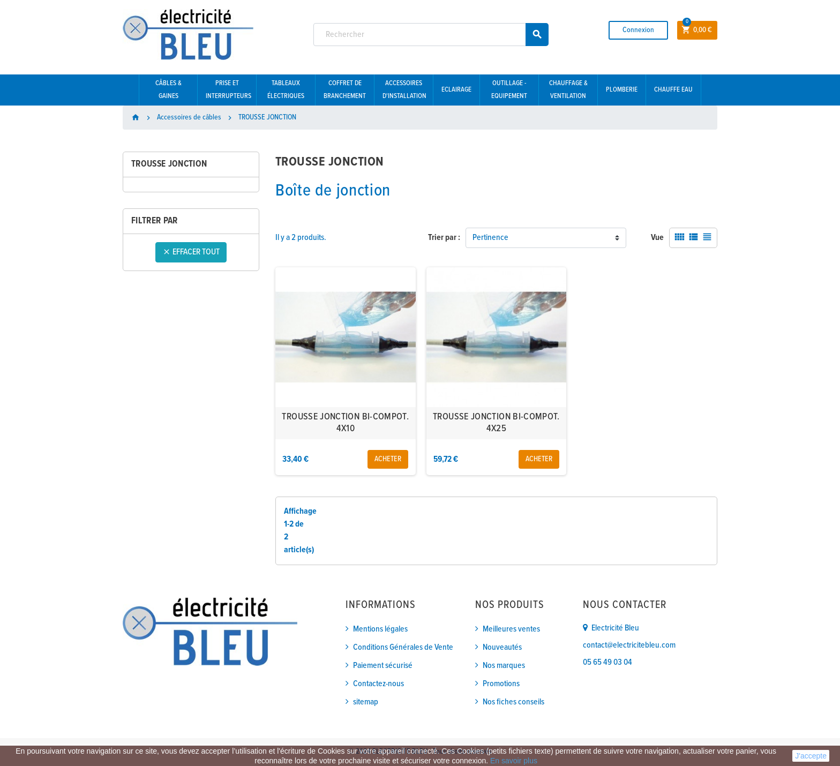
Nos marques (504, 665)
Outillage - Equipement (509, 90)
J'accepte (811, 756)
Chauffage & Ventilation (568, 90)
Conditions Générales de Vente (403, 647)
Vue (657, 237)
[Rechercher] (431, 34)
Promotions (501, 683)
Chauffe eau (673, 89)
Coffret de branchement (345, 90)
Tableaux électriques (285, 90)
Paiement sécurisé (382, 665)
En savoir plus (513, 760)
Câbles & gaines (168, 90)
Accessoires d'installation (404, 90)
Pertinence (490, 237)
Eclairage (456, 89)
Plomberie (622, 89)
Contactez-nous (378, 683)
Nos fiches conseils (513, 702)
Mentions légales (380, 629)
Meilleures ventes (511, 629)
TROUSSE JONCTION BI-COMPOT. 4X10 (345, 423)
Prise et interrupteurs (228, 90)
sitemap (365, 702)
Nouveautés (502, 647)
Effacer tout (191, 252)
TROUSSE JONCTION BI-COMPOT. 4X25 (496, 423)
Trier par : (444, 237)
